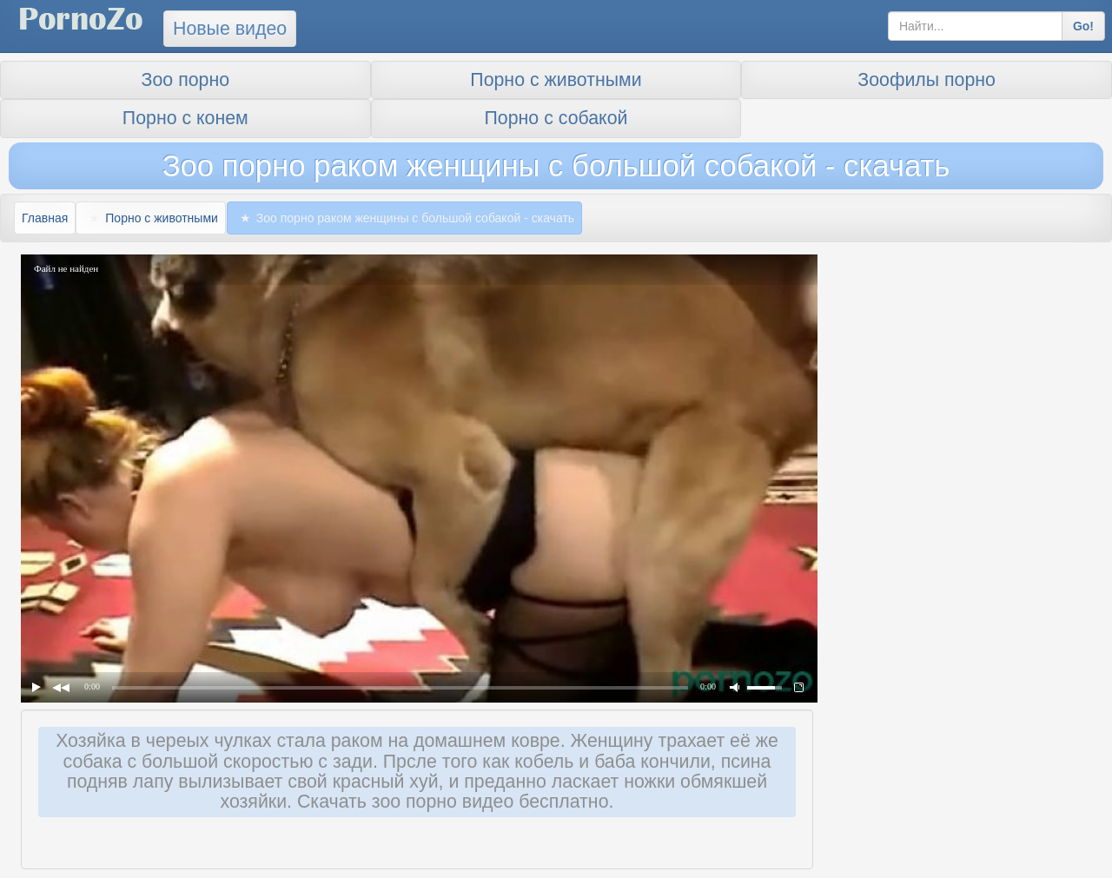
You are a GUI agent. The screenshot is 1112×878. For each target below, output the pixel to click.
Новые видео (230, 28)
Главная (45, 218)
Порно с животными (555, 79)
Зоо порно (185, 79)
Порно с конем (185, 118)
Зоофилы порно (926, 79)
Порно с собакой (556, 118)
